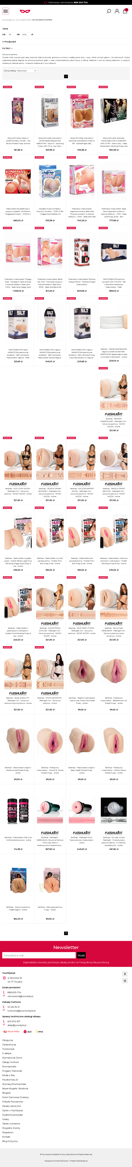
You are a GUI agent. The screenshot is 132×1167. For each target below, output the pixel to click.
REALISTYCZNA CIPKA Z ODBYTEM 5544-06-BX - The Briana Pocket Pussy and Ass (18, 141)
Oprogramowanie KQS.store (56, 1161)
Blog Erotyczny (10, 1141)
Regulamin (7, 1132)
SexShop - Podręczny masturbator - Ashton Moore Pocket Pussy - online (114, 770)
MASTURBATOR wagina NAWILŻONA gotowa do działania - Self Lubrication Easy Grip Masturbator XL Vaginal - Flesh (82, 354)
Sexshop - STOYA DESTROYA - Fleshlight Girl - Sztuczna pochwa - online (50, 700)
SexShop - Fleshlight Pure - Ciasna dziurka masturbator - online (82, 840)
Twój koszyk (8, 1049)
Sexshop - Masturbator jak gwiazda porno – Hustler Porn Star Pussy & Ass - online (81, 561)
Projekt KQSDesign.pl (79, 1161)
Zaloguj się (7, 1040)
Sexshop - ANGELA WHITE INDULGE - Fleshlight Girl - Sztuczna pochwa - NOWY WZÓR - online (113, 492)
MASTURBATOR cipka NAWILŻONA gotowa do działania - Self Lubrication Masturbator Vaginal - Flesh (18, 354)
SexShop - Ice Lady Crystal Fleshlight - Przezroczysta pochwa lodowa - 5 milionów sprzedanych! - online (114, 841)
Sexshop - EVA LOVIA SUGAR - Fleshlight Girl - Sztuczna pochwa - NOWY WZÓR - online (18, 491)
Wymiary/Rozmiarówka (14, 1084)
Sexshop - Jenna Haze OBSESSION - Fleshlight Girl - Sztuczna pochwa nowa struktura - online (113, 632)
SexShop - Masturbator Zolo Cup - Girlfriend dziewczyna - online (18, 838)
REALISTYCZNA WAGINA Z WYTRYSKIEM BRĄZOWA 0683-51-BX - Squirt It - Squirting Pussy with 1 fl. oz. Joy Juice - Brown (50, 142)
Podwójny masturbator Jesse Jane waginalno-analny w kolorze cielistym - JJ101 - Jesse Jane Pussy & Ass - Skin (113, 213)
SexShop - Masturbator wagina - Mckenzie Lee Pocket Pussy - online (18, 770)
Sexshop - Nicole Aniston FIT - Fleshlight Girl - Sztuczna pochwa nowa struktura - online (18, 700)
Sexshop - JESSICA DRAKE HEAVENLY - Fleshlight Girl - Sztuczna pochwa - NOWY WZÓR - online (50, 492)
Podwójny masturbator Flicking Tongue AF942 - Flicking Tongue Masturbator (81, 281)
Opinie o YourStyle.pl (12, 1110)
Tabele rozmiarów (11, 1123)
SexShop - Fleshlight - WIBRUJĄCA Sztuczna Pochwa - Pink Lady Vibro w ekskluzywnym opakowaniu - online (50, 841)
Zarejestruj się (9, 1044)
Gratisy (5, 1119)
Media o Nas (8, 1075)
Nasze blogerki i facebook (15, 1088)
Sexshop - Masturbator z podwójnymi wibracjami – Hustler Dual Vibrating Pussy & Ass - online (18, 632)
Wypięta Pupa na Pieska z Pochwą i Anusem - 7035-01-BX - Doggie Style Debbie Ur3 (50, 211)
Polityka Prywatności (12, 1101)
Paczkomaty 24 (10, 1079)
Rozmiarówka (9, 1066)
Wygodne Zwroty (11, 1128)
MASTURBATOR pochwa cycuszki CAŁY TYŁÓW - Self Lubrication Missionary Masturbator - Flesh (114, 283)
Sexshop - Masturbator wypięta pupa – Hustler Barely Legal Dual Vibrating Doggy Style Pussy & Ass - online (18, 562)
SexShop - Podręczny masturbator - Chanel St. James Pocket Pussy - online (50, 770)
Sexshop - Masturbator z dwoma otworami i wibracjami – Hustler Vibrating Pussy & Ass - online (113, 561)
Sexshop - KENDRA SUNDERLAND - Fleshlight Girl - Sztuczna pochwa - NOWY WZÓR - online (113, 423)
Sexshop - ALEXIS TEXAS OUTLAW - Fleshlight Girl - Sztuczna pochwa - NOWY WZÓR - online (50, 632)
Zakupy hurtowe (10, 1062)
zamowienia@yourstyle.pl (20, 996)
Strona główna (8, 20)
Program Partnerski (12, 1071)
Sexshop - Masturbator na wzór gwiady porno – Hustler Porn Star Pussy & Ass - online (50, 561)
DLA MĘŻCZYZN (24, 20)
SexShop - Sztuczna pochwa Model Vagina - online (18, 908)
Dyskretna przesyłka (12, 1115)
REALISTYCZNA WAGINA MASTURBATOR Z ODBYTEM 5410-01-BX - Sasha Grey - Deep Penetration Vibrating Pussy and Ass (113, 142)
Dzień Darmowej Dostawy (15, 1097)
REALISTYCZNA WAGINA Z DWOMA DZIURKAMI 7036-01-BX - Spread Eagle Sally (82, 141)
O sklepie (6, 1053)
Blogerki (6, 1093)
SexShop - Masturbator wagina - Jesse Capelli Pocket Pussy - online (81, 770)
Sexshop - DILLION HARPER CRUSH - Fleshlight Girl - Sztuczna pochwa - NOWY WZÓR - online (82, 492)
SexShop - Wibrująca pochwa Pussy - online (50, 908)
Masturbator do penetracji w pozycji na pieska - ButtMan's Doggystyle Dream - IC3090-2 (18, 211)
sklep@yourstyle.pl (16, 1025)
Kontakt (6, 1137)
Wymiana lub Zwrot (12, 1057)
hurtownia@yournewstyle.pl (21, 1010)
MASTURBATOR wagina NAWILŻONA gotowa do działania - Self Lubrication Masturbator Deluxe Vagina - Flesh (50, 354)
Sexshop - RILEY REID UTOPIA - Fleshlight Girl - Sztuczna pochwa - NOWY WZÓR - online (82, 630)
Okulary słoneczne (11, 1106)
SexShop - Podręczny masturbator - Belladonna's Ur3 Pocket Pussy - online (114, 700)
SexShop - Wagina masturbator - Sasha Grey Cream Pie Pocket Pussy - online (82, 700)
